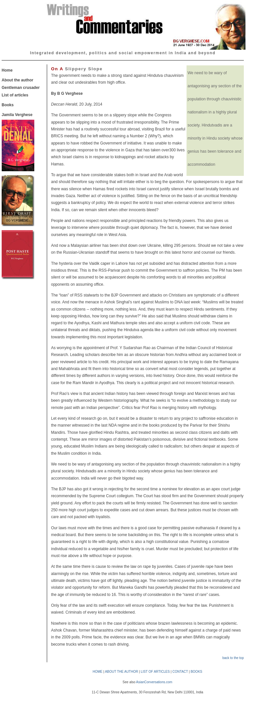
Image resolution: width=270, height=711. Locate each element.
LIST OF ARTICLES (155, 671)
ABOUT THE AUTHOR (121, 671)
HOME (97, 671)
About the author (17, 80)
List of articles (15, 95)
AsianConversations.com (154, 682)
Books (8, 105)
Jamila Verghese (17, 114)
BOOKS (196, 671)
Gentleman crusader (21, 87)
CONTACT (180, 671)
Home (7, 70)
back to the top (233, 658)
